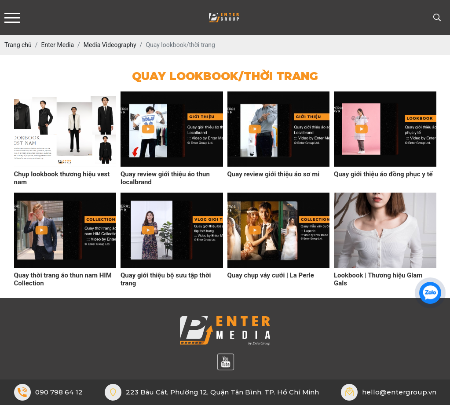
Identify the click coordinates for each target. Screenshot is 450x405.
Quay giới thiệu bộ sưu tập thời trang (166, 279)
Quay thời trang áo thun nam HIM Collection (63, 279)
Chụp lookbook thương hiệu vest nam (62, 178)
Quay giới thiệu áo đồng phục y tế (383, 174)
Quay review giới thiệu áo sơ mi (273, 174)
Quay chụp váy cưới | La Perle (270, 275)
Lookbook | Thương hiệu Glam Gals (378, 279)
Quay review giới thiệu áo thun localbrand (165, 178)
